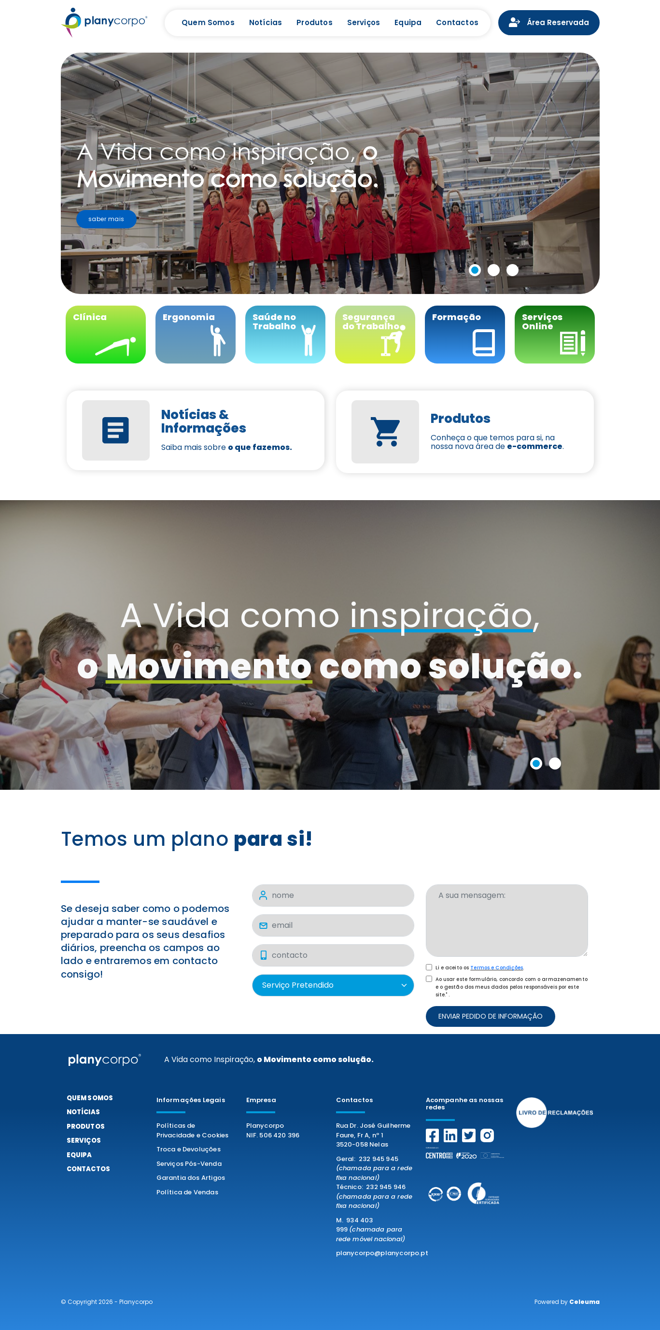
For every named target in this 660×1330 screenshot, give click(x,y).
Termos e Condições (496, 967)
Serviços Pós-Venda (189, 1163)
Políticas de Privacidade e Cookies (192, 1130)
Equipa (407, 22)
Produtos (314, 22)
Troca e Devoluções (188, 1149)
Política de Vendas (187, 1192)
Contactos (457, 22)
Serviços (363, 22)
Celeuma (584, 1302)
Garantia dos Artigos (190, 1177)
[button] (476, 271)
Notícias (265, 22)
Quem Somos (208, 22)
